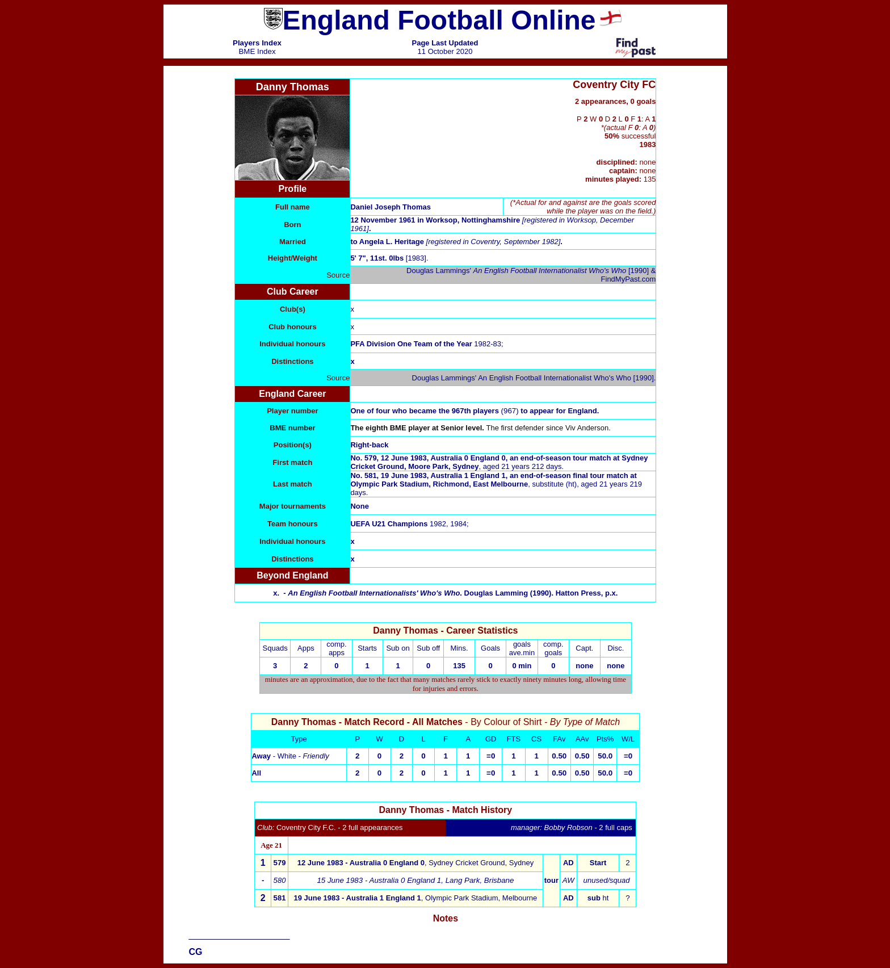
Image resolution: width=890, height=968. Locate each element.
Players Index (257, 43)
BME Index (256, 51)
